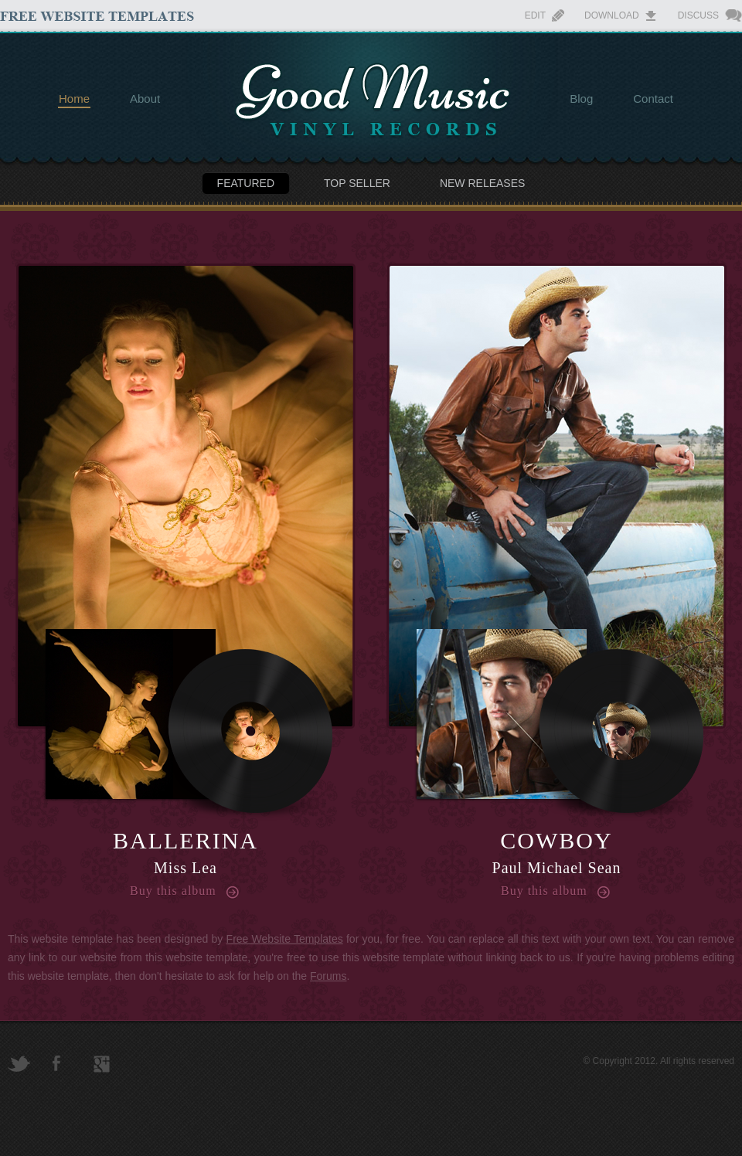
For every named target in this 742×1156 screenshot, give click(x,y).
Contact (653, 98)
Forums (328, 976)
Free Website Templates (284, 939)
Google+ (102, 1064)
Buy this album (173, 890)
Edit (535, 15)
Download (611, 15)
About (145, 98)
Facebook (56, 1063)
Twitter (19, 1064)
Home (74, 98)
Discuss (698, 15)
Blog (581, 98)
